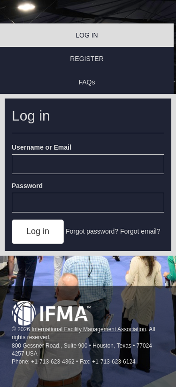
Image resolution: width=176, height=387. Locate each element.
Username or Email (41, 147)
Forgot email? (140, 231)
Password (27, 186)
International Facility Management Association (88, 329)
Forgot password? (92, 231)
